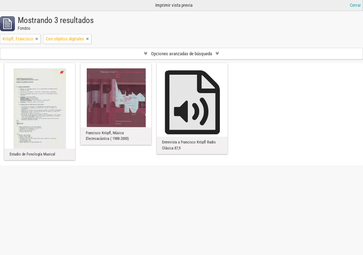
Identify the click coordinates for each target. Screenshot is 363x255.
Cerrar (355, 5)
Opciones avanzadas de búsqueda (181, 53)
